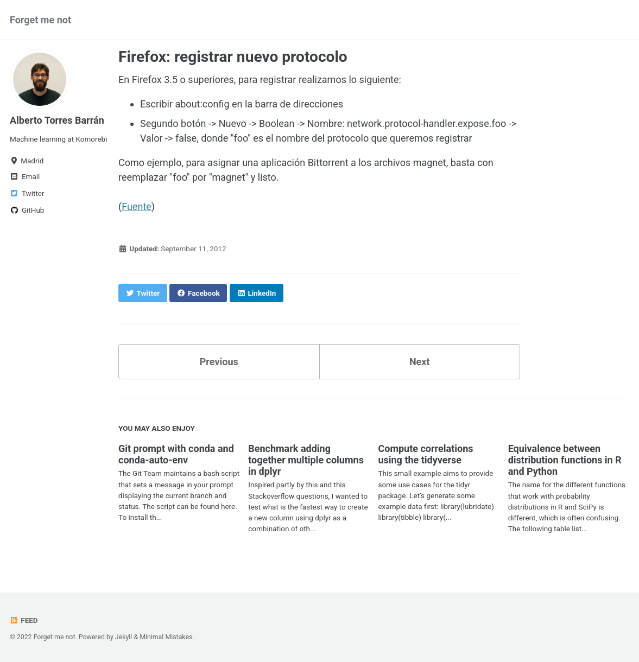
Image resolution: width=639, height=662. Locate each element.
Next (419, 361)
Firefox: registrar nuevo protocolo (232, 57)
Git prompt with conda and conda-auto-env (176, 454)
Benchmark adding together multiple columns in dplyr (306, 460)
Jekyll (123, 637)
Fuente (136, 206)
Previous (219, 361)
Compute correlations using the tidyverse (425, 454)
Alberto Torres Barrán (57, 120)
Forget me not (40, 20)
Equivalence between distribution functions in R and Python (565, 460)
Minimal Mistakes (166, 637)
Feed (24, 620)
